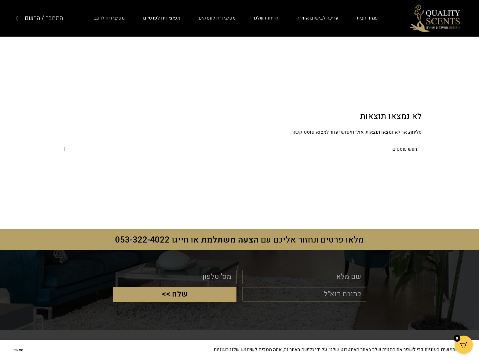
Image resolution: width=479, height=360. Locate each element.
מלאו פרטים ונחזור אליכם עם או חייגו (239, 240)
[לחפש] (239, 149)
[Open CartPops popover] (464, 345)
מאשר (18, 350)
